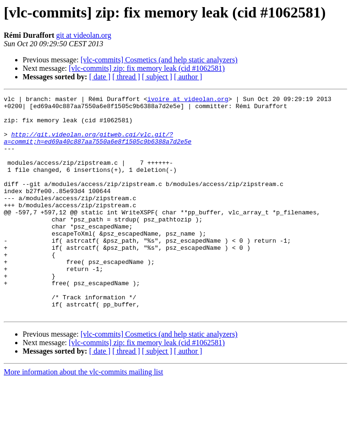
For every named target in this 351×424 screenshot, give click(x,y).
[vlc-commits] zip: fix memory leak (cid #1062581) (147, 68)
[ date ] (99, 77)
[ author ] (188, 77)
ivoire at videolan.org (187, 100)
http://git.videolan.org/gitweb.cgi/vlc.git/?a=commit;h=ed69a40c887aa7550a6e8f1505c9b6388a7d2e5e (98, 146)
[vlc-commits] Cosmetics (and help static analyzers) (159, 60)
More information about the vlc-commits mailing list (83, 416)
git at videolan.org (83, 35)
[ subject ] (157, 77)
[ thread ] (126, 77)
